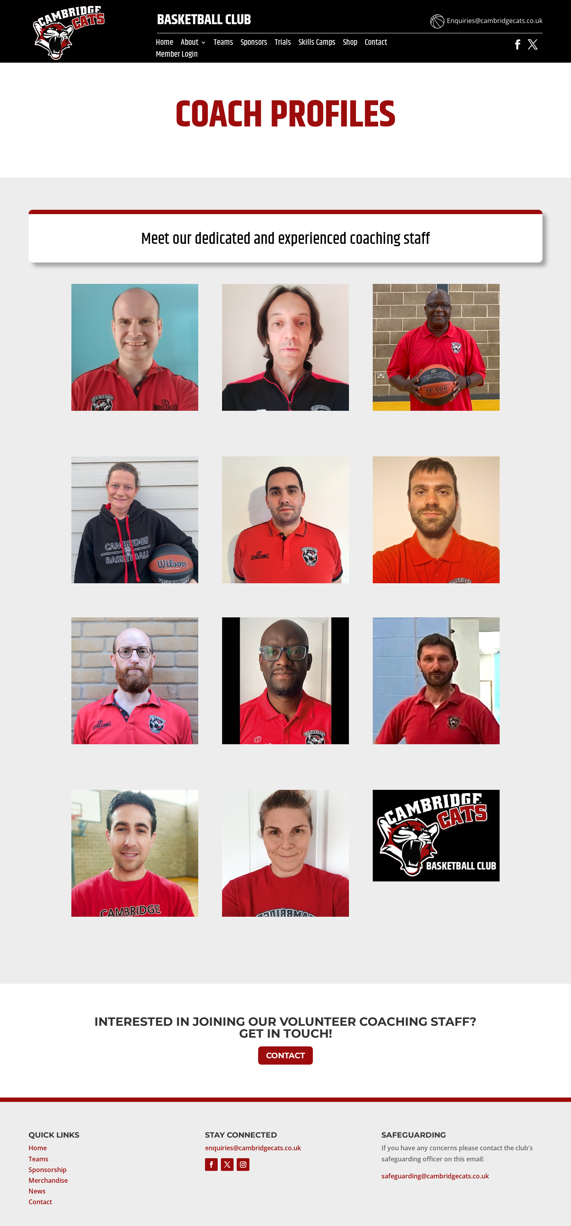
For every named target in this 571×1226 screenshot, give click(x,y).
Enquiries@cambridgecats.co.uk (494, 20)
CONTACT (285, 1055)
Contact (376, 44)
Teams (223, 44)
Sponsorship (48, 1169)
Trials (283, 44)
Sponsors (254, 44)
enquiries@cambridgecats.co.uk (253, 1148)
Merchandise (48, 1180)
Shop (350, 44)
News (37, 1191)
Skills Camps (317, 44)
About (189, 44)
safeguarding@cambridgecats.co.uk (435, 1176)
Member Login (177, 56)
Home (164, 44)
